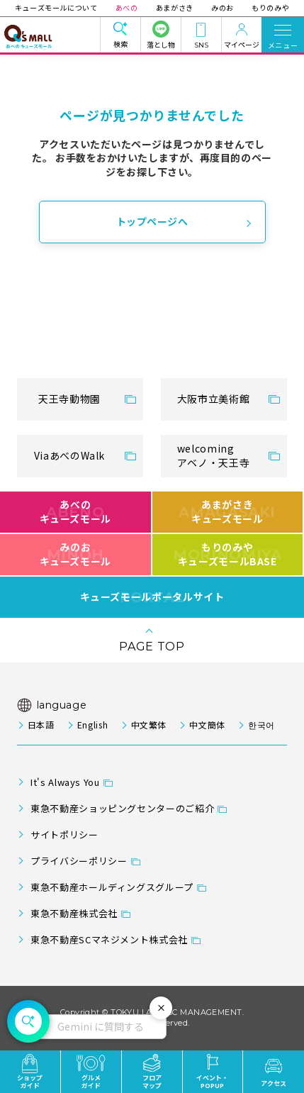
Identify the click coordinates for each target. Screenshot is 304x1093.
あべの (127, 7)
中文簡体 (207, 725)
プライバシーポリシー (78, 860)
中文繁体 (149, 725)
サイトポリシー (64, 834)
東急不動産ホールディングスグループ (111, 887)
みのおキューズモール (75, 554)
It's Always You (65, 782)
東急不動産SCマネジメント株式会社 (109, 939)
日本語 (41, 725)
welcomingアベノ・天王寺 (213, 455)
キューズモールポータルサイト (152, 597)
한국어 (261, 725)
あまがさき (174, 7)
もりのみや (268, 7)
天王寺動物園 (69, 399)
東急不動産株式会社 (74, 913)
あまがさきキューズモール (227, 511)
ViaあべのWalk (69, 455)
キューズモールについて (58, 7)
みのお (221, 7)
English (92, 725)
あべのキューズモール (75, 511)
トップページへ (152, 221)
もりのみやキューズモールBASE (227, 554)
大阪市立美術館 (213, 399)
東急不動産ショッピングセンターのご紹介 (122, 808)
